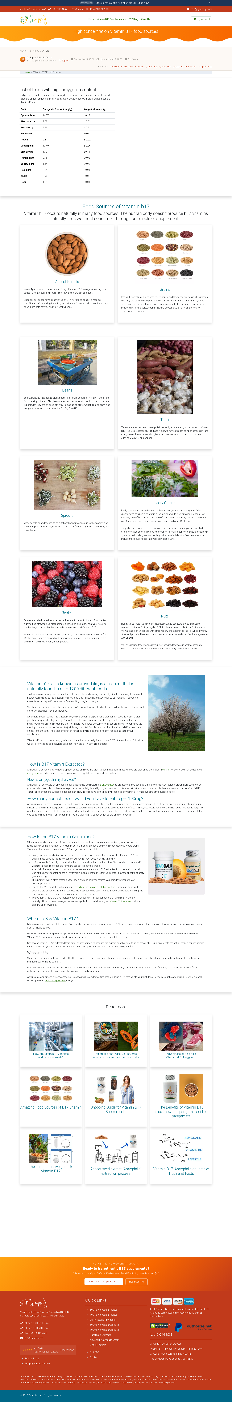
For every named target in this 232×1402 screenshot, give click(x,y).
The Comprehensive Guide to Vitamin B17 (171, 1358)
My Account (202, 19)
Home (91, 19)
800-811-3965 (59, 9)
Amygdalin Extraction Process (126, 66)
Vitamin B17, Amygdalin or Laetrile (164, 66)
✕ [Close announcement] (210, 2)
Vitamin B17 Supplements (110, 19)
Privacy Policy (32, 1358)
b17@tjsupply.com (199, 9)
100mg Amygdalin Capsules (104, 1329)
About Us (145, 19)
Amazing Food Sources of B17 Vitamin (170, 1353)
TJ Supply (64, 60)
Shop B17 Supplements (198, 66)
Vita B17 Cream (98, 1345)
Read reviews (67, 1350)
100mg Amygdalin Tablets (103, 1314)
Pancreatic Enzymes (100, 1334)
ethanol (166, 769)
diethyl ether (33, 773)
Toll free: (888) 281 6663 (36, 1328)
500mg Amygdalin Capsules (104, 1324)
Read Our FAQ (136, 1281)
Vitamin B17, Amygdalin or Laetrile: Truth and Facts (176, 1348)
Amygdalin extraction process (165, 1343)
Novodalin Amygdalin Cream (104, 1339)
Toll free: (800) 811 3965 (36, 1323)
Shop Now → (145, 2)
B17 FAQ (94, 1352)
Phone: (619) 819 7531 (35, 1333)
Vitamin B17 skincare (120, 901)
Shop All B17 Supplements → (104, 1281)
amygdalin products (55, 980)
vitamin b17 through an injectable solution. (94, 887)
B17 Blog (133, 19)
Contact (94, 1357)
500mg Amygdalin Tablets (103, 1309)
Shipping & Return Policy (37, 1363)
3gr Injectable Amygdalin (103, 1319)
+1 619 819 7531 (97, 9)
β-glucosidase (107, 784)
